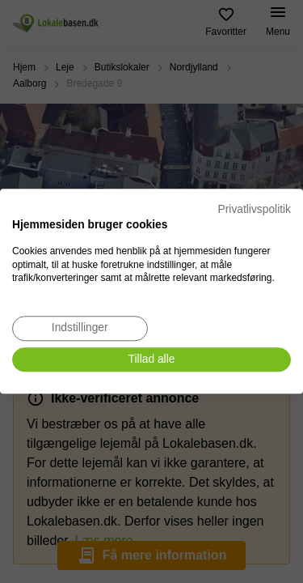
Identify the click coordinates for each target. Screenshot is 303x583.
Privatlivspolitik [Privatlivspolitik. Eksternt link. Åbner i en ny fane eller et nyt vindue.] (254, 209)
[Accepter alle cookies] (151, 359)
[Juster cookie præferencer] (80, 328)
